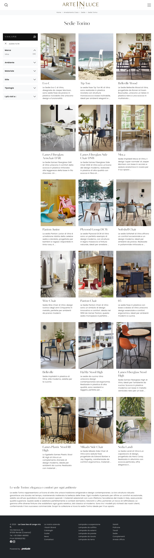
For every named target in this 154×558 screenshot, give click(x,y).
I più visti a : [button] (10, 96)
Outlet (47, 533)
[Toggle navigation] (149, 5)
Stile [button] (7, 79)
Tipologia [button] (9, 88)
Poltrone (116, 527)
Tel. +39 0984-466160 (19, 535)
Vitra (8, 54)
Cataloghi (48, 530)
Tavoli (115, 530)
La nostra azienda (52, 524)
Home (59, 12)
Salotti (115, 524)
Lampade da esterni (87, 530)
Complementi (119, 536)
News (46, 536)
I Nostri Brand (50, 527)
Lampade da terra (86, 539)
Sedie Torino (92, 12)
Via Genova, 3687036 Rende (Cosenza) (20, 531)
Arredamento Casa (71, 12)
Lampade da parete (87, 533)
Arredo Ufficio (119, 539)
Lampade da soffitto (87, 527)
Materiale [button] (9, 71)
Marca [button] (8, 50)
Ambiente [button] (9, 62)
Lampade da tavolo (87, 536)
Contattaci (49, 539)
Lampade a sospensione (89, 524)
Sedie (83, 12)
